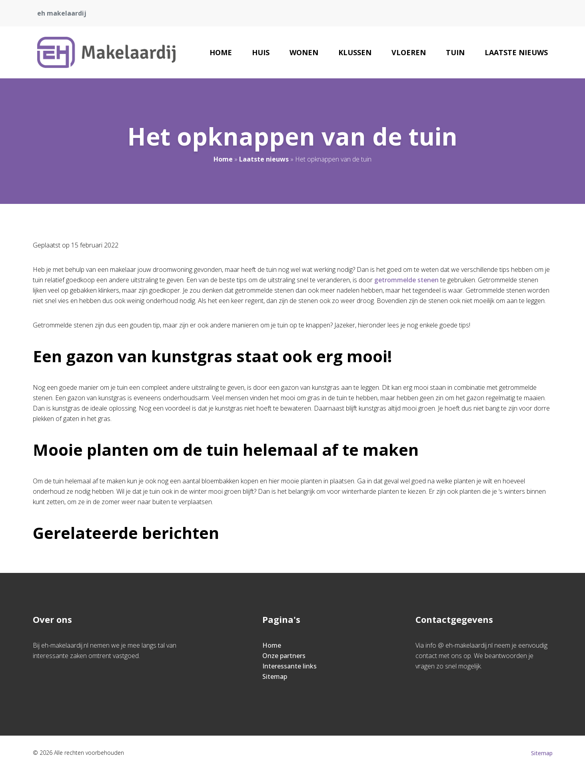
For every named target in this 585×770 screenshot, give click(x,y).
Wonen (304, 52)
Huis (261, 52)
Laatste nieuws (516, 52)
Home (221, 52)
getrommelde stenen (406, 279)
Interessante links (289, 666)
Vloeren (408, 52)
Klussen (354, 52)
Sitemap (274, 676)
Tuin (455, 52)
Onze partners (283, 655)
